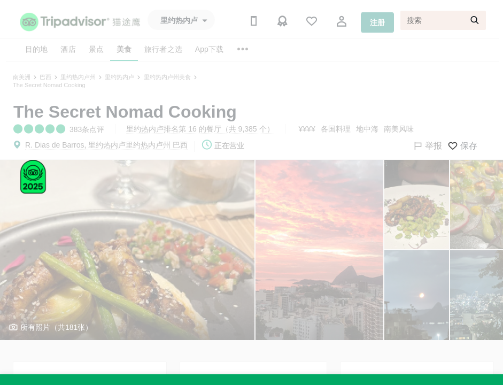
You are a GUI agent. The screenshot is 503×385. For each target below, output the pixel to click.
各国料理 (336, 129)
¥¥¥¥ (307, 129)
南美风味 (399, 129)
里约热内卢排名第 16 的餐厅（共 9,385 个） (200, 129)
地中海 (367, 129)
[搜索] (443, 20)
